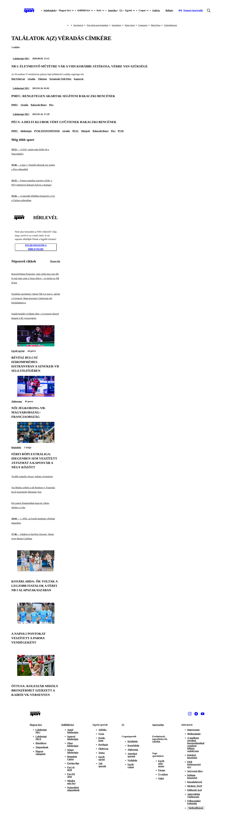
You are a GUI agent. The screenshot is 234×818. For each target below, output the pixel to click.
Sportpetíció (78, 25)
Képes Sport (130, 25)
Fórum (161, 770)
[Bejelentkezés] (169, 10)
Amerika (112, 10)
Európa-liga (73, 763)
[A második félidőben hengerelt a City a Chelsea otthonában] (35, 198)
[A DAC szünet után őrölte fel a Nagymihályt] (35, 151)
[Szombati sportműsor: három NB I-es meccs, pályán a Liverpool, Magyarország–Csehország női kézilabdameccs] (35, 298)
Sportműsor (116, 25)
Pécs (51, 105)
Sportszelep (158, 725)
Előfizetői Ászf (194, 790)
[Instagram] (190, 714)
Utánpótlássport (170, 25)
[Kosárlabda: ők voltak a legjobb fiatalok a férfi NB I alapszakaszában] (35, 570)
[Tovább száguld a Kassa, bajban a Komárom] (35, 476)
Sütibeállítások (195, 808)
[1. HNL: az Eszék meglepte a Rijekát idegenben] (35, 521)
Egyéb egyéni (17, 351)
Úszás (101, 734)
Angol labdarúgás (72, 731)
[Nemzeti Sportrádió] (190, 10)
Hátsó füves (156, 25)
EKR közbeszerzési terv (194, 764)
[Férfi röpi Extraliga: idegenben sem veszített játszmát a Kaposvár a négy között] (35, 442)
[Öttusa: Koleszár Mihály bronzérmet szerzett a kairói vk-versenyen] (35, 675)
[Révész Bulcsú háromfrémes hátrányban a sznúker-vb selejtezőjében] (35, 345)
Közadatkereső (194, 782)
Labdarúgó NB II (41, 737)
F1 (120, 10)
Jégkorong (16, 401)
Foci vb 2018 (71, 768)
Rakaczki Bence (39, 105)
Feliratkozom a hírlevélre (36, 247)
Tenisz (101, 753)
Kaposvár (79, 79)
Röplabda (16, 447)
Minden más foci (71, 782)
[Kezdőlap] (29, 10)
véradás (31, 79)
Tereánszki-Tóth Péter (60, 79)
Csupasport (142, 25)
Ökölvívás (103, 748)
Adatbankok (49, 10)
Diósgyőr (85, 131)
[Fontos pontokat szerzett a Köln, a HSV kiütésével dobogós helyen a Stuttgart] (35, 183)
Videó (161, 778)
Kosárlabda (133, 745)
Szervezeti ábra (195, 771)
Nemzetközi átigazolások (73, 788)
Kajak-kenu (101, 739)
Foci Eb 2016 (71, 775)
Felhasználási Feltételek (194, 802)
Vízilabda (132, 760)
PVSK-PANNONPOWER (47, 131)
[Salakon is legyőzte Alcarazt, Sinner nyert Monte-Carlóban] (35, 536)
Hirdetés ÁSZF (194, 786)
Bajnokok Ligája (72, 757)
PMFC (14, 105)
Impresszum (193, 729)
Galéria (156, 10)
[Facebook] (196, 714)
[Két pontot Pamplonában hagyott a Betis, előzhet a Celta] (35, 505)
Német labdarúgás (72, 751)
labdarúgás (26, 131)
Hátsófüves (41, 743)
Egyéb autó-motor (161, 763)
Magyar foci (36, 725)
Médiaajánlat (194, 734)
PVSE (121, 131)
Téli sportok (102, 764)
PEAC (75, 131)
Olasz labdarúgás (72, 744)
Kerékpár (103, 744)
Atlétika (102, 729)
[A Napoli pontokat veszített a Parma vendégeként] (35, 623)
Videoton (42, 79)
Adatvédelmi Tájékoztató (193, 795)
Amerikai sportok (132, 754)
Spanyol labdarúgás (72, 737)
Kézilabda (133, 741)
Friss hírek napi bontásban (97, 25)
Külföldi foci (67, 725)
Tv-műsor (163, 774)
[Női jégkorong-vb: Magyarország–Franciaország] (35, 396)
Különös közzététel (192, 776)
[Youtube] (202, 714)
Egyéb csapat (131, 765)
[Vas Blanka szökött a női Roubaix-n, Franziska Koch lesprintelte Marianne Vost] (35, 490)
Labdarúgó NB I (21, 58)
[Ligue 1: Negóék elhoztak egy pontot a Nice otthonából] (35, 167)
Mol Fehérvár (18, 79)
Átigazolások (42, 747)
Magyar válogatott (40, 752)
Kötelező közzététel (192, 756)
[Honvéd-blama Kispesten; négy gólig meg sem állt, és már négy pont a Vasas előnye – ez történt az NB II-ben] (35, 278)
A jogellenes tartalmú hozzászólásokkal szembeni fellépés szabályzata (195, 744)
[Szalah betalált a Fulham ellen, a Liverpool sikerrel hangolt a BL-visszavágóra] (35, 316)
